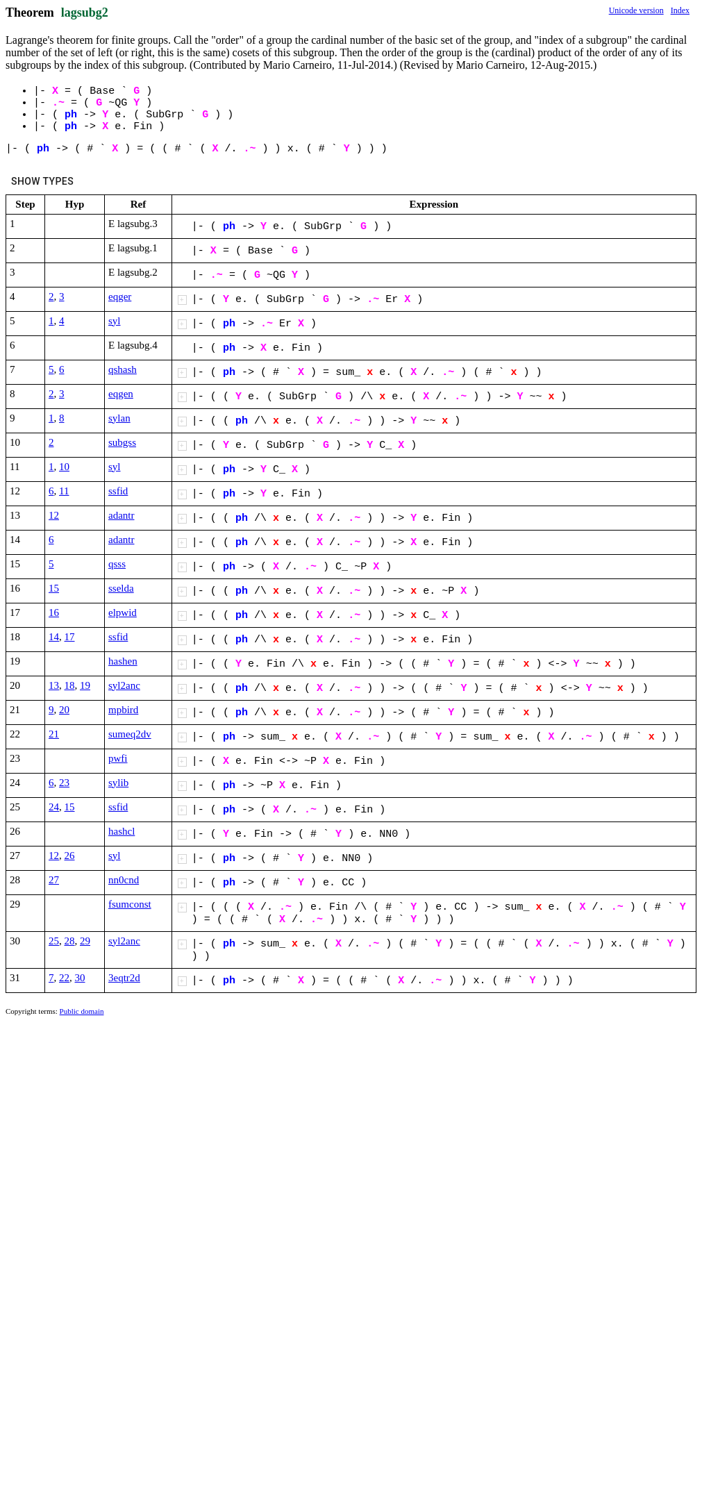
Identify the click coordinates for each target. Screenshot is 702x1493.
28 (70, 940)
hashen (122, 661)
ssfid (118, 491)
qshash (122, 369)
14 (54, 636)
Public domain (82, 1011)
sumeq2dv (129, 734)
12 (54, 515)
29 (85, 940)
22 (64, 977)
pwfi (118, 758)
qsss (117, 563)
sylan (119, 418)
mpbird (123, 709)
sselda (121, 588)
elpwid (122, 612)
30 (80, 977)
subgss (122, 442)
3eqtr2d (124, 977)
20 (64, 709)
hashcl (121, 831)
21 (54, 734)
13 (54, 685)
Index (680, 10)
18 (70, 685)
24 (54, 806)
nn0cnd (123, 879)
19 (85, 685)
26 (70, 855)
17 (70, 636)
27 (54, 879)
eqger (119, 296)
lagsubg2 (84, 12)
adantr (121, 515)
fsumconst (129, 904)
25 (54, 940)
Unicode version (636, 10)
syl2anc (124, 685)
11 (64, 491)
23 (64, 782)
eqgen (120, 393)
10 (64, 466)
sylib (118, 782)
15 (54, 588)
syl (114, 320)
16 (54, 612)
